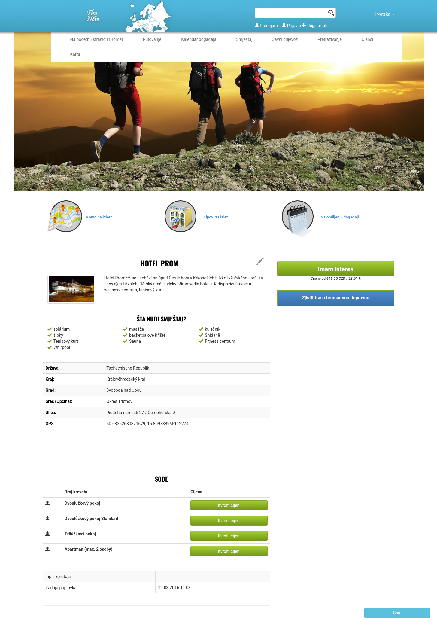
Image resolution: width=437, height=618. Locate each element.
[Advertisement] (152, 454)
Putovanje (152, 39)
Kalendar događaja (198, 39)
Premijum (267, 25)
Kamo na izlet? (99, 217)
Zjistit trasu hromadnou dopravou (335, 297)
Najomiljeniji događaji (340, 217)
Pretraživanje (329, 39)
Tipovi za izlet (216, 217)
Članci (367, 39)
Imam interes (335, 269)
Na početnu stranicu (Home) (96, 39)
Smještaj (244, 39)
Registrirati (314, 25)
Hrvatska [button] (383, 14)
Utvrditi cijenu (229, 505)
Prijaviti (292, 25)
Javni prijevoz (285, 39)
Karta (75, 54)
